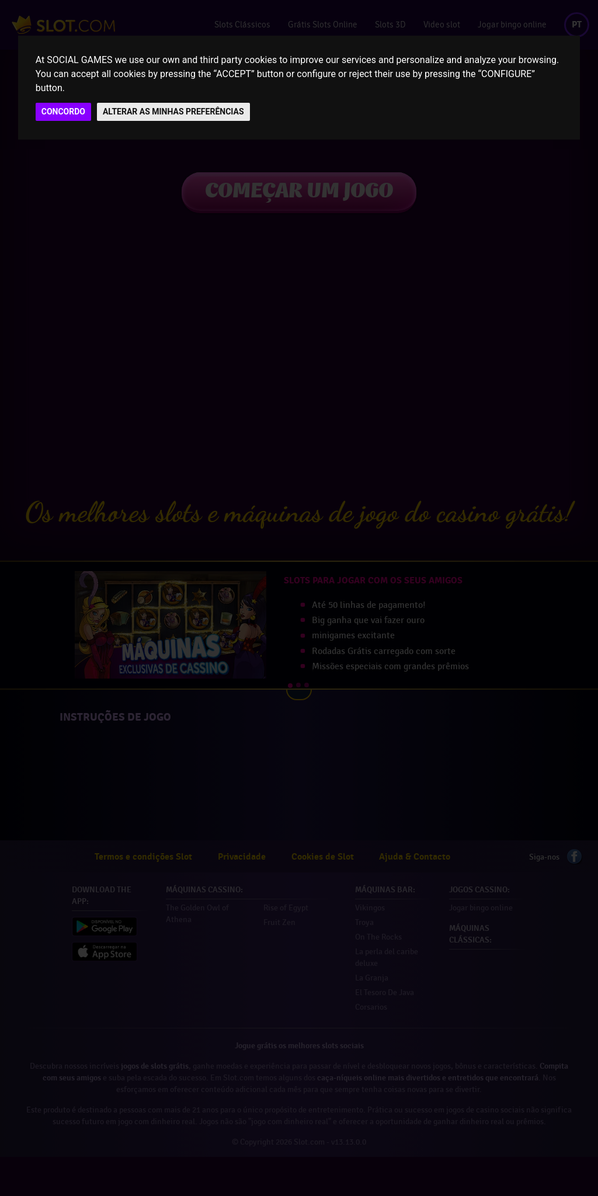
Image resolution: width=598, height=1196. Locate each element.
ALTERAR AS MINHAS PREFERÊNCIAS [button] (173, 111)
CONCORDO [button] (63, 111)
